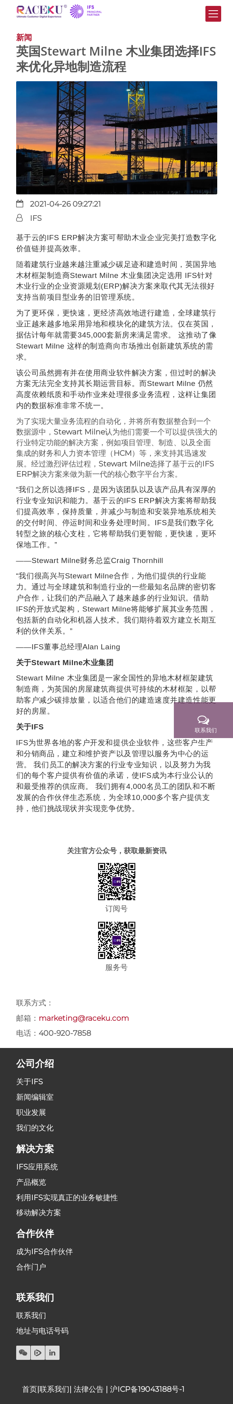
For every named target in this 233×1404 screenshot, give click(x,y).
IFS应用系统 (37, 1166)
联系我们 (31, 1315)
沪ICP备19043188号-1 (147, 1389)
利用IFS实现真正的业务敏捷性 (67, 1197)
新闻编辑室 (35, 1097)
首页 (29, 1389)
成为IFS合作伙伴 (44, 1251)
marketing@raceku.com (84, 1018)
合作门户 (31, 1267)
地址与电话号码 (42, 1330)
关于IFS (29, 1081)
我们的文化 (35, 1127)
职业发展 (31, 1112)
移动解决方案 (38, 1212)
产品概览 (31, 1182)
